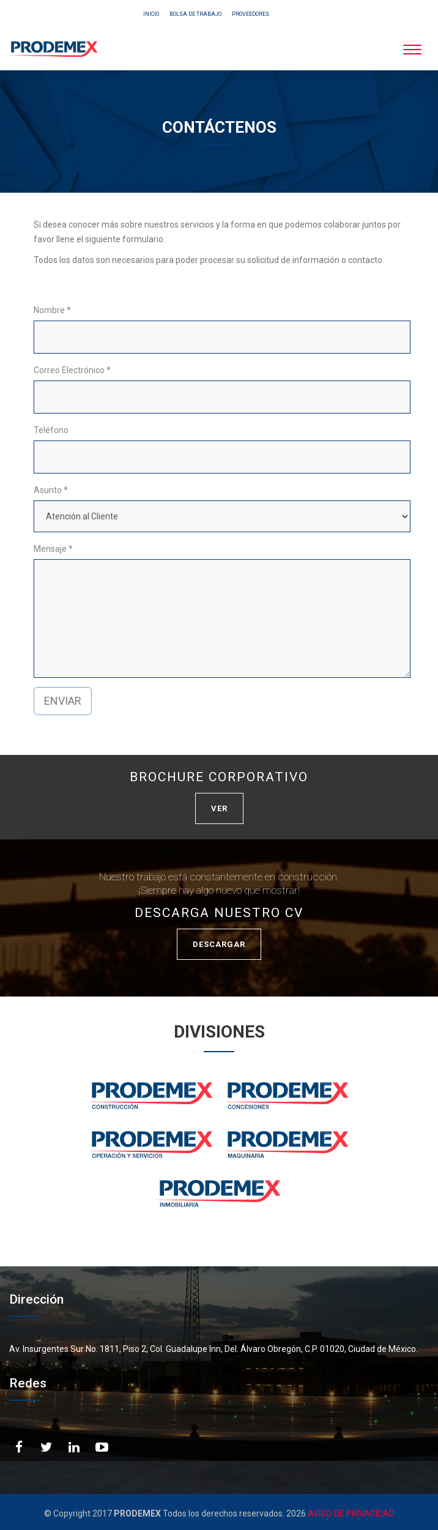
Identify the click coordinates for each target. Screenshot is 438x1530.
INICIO (151, 14)
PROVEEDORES (250, 14)
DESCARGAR (219, 944)
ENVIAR (62, 700)
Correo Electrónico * (72, 370)
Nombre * (52, 310)
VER (219, 808)
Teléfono (51, 430)
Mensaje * (53, 549)
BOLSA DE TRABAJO (195, 14)
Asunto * (51, 490)
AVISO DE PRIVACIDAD (350, 1513)
